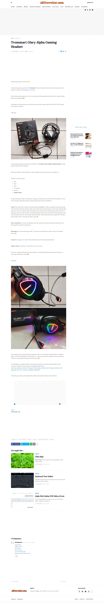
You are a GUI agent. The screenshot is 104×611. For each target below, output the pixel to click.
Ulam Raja (39, 456)
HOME (13, 6)
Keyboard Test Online (44, 476)
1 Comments (30, 51)
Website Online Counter (81, 127)
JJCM (61, 6)
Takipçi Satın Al (18, 546)
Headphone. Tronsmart (43, 439)
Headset (51, 439)
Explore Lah (18, 38)
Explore (37, 453)
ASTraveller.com (15, 412)
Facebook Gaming (22, 439)
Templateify (20, 599)
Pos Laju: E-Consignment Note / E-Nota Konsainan (76, 144)
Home (12, 38)
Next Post (63, 581)
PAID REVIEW (89, 599)
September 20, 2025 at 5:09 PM (29, 542)
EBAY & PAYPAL (46, 6)
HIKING (26, 6)
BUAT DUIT (55, 6)
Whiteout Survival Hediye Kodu (22, 553)
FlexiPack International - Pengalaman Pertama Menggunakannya (76, 154)
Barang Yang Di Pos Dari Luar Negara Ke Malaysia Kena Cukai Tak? (76, 135)
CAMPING (19, 6)
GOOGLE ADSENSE (35, 6)
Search (89, 2)
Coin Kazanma (18, 550)
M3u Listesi (17, 548)
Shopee (35, 164)
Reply (16, 556)
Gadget (29, 439)
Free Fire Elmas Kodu (20, 551)
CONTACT (82, 599)
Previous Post (15, 581)
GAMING (77, 6)
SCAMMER (84, 6)
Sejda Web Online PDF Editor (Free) (49, 496)
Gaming (34, 439)
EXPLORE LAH (69, 6)
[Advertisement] (52, 21)
